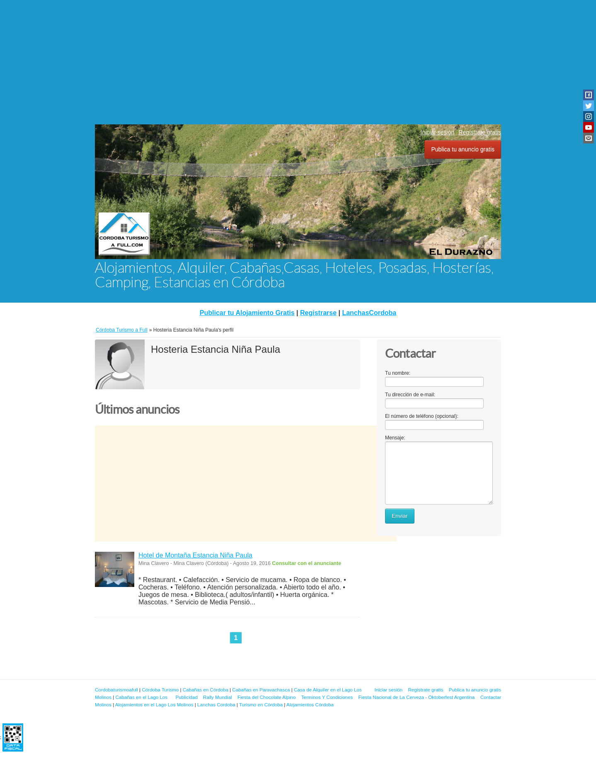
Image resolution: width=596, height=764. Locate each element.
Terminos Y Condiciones (327, 697)
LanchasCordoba (369, 312)
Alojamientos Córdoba (310, 704)
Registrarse (318, 312)
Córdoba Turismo (160, 689)
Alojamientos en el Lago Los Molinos (154, 704)
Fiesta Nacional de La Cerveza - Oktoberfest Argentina (417, 697)
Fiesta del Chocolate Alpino (266, 697)
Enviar (400, 516)
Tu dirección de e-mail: (410, 395)
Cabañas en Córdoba (205, 689)
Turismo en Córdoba (261, 704)
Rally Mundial (217, 697)
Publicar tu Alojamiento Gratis (247, 312)
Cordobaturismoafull (116, 689)
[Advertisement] (298, 62)
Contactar (490, 697)
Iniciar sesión (438, 132)
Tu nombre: (397, 373)
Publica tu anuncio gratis (462, 149)
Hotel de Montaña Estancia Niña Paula (195, 555)
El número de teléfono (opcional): (421, 416)
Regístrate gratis (479, 132)
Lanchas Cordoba (216, 704)
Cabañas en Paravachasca (261, 689)
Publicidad (186, 697)
